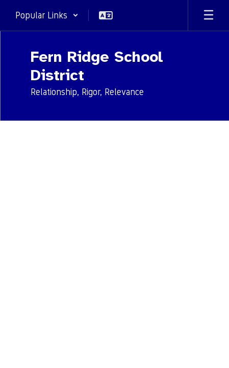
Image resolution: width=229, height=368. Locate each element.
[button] (47, 15)
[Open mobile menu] (208, 15)
